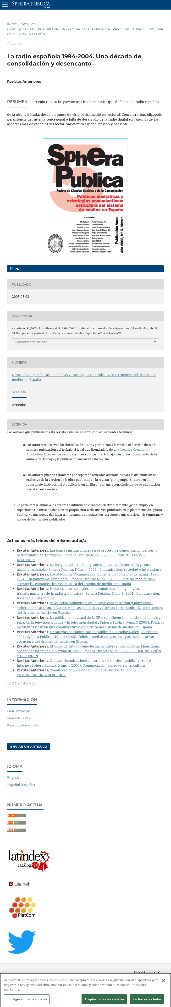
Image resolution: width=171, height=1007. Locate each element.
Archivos (29, 24)
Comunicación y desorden (71, 670)
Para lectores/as (18, 711)
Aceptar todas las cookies (104, 1001)
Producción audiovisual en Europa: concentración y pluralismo (101, 603)
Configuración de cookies (26, 1001)
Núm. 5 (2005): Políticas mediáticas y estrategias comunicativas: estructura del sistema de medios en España (85, 31)
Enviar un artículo (28, 746)
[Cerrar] (163, 982)
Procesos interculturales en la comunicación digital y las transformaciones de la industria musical (78, 591)
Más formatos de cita (31, 342)
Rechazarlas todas (146, 1001)
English (13, 777)
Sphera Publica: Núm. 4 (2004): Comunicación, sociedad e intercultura (105, 569)
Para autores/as (18, 718)
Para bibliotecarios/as (23, 725)
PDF (18, 269)
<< (9, 683)
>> (34, 683)
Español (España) (21, 784)
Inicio (12, 24)
